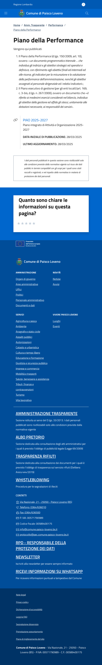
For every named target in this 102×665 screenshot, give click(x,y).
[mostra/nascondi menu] (6, 13)
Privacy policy (22, 602)
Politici (19, 295)
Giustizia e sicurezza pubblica (31, 363)
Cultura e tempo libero (28, 353)
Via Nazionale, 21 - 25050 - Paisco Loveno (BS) (51, 501)
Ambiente (21, 326)
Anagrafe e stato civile (28, 332)
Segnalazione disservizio (27, 624)
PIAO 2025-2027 (37, 120)
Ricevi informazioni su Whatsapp (49, 571)
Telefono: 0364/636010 (31, 507)
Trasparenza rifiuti (36, 456)
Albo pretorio (30, 437)
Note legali (21, 594)
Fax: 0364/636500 (28, 512)
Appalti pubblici (24, 337)
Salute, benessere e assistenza (32, 379)
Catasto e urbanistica (27, 347)
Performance (55, 25)
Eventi (56, 326)
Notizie (57, 279)
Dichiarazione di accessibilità (29, 609)
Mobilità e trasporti (26, 374)
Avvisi (56, 284)
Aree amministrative (27, 284)
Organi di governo (25, 279)
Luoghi (56, 321)
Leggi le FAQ (21, 617)
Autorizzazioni (24, 342)
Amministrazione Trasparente (46, 413)
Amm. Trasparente (34, 25)
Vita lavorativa (24, 400)
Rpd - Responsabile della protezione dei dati (41, 545)
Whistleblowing (32, 480)
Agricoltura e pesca (26, 321)
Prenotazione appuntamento (29, 631)
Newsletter (28, 557)
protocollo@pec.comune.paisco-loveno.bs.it (42, 535)
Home (16, 25)
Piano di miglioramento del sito (30, 639)
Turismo (20, 395)
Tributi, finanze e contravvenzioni (25, 386)
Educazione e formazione (30, 358)
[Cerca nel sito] (87, 13)
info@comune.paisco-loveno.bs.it (36, 529)
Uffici (19, 289)
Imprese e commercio (27, 369)
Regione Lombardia (22, 4)
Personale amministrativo (30, 300)
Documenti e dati (25, 305)
